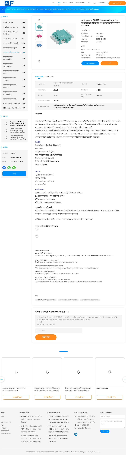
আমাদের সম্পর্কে (6, 422)
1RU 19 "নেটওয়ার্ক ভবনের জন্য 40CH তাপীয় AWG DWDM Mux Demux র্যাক (58, 438)
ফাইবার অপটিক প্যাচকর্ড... (14, 43)
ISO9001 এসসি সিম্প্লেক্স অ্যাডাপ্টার (46, 300)
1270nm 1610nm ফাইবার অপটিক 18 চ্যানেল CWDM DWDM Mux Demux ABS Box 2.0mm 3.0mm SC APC (59, 420)
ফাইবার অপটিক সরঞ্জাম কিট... (14, 104)
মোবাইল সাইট (5, 431)
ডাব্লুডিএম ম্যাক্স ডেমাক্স (53, 412)
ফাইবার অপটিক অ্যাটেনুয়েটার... (14, 65)
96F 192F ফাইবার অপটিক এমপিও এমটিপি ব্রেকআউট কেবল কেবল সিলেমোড (31, 419)
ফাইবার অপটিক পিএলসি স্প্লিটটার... (14, 33)
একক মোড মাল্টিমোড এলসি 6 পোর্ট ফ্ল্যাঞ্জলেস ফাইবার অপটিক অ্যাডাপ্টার (18, 137)
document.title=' (102, 388)
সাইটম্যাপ (4, 428)
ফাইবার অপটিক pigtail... (14, 48)
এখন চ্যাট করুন (117, 3)
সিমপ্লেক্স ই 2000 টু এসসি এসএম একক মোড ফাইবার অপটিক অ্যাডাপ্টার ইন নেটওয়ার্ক (78, 390)
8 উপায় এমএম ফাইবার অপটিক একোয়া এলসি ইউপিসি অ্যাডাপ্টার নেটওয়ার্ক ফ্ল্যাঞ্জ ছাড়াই (47, 390)
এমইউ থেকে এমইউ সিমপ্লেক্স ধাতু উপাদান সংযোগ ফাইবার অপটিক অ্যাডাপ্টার (17, 130)
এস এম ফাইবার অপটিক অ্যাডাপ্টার (68, 300)
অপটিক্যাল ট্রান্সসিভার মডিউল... (14, 86)
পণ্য (2, 419)
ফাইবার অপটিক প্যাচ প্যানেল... (14, 79)
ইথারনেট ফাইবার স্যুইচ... (14, 99)
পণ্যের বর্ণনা (49, 77)
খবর (2, 425)
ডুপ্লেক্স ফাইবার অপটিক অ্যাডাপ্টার (90, 300)
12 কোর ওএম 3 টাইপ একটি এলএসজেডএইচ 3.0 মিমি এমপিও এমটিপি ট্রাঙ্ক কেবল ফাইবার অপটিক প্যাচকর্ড (31, 439)
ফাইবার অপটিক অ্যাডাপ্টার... (14, 52)
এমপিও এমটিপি (14, 23)
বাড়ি (2, 416)
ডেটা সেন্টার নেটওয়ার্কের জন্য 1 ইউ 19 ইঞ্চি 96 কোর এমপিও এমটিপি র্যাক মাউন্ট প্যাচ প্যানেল (31, 429)
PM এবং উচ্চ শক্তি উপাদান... (14, 108)
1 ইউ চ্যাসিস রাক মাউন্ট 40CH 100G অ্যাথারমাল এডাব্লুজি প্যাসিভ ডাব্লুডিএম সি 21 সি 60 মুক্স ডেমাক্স (59, 429)
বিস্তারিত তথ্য (39, 77)
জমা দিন (45, 337)
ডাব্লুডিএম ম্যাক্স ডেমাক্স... (14, 27)
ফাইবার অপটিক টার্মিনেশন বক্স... (14, 72)
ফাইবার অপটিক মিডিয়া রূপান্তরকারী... (14, 93)
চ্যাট (14, 173)
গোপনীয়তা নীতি (6, 434)
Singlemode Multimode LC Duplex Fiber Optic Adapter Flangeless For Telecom (17, 123)
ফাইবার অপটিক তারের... (14, 39)
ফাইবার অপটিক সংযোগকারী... (14, 58)
